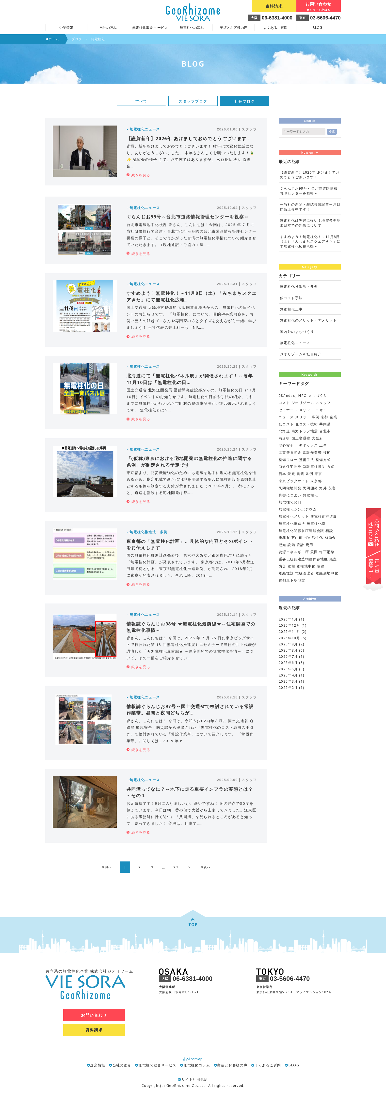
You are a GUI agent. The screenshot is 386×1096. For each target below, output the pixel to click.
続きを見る (140, 175)
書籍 (300, 473)
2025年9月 (288, 644)
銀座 (333, 559)
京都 (324, 417)
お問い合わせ (318, 6)
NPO (302, 395)
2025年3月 (288, 681)
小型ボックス (306, 445)
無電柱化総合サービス (157, 1065)
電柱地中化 (306, 566)
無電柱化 (310, 495)
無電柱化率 (315, 523)
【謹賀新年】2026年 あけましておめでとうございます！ (310, 175)
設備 (291, 544)
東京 (318, 473)
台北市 (325, 431)
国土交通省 (300, 438)
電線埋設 (286, 573)
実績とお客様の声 (233, 27)
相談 (329, 530)
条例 (309, 473)
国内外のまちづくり (297, 331)
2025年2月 (288, 687)
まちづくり (317, 395)
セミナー (286, 409)
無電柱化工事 (291, 309)
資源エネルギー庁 (294, 551)
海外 (323, 488)
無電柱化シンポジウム (298, 509)
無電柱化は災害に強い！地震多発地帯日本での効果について (310, 223)
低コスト (286, 424)
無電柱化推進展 (323, 516)
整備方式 (323, 459)
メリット (302, 417)
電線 (320, 566)
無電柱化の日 (290, 502)
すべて (141, 101)
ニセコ (321, 409)
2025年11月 (289, 631)
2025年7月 (288, 656)
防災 (282, 566)
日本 (282, 473)
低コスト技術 (306, 424)
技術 (327, 452)
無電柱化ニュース (295, 342)
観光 (282, 544)
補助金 (330, 537)
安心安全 (286, 445)
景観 (291, 473)
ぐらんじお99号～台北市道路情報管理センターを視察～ (309, 191)
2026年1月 (288, 619)
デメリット (304, 409)
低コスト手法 (291, 297)
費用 (309, 544)
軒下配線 (327, 551)
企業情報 (97, 1065)
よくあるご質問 (275, 27)
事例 (315, 417)
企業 (333, 417)
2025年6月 (288, 662)
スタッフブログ (193, 101)
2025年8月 (288, 650)
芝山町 (297, 537)
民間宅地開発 (290, 488)
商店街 (284, 438)
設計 (300, 544)
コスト (284, 402)
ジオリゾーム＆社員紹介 (301, 354)
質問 (314, 551)
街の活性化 (313, 537)
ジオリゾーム (302, 402)
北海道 (284, 431)
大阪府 (317, 438)
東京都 (316, 480)
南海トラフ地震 (304, 431)
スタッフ (323, 402)
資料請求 (274, 6)
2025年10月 (289, 638)
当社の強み (122, 1065)
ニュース (286, 417)
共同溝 (325, 424)
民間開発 (310, 488)
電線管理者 (304, 573)
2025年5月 (288, 669)
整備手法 (306, 459)
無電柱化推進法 (292, 523)
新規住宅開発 (290, 466)
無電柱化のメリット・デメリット (308, 320)
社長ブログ (245, 101)
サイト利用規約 (193, 1079)
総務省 (284, 537)
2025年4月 (288, 675)
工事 (323, 445)
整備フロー (288, 459)
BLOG (317, 27)
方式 (331, 466)
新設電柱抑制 (314, 466)
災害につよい (290, 495)
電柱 (291, 566)
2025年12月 (289, 625)
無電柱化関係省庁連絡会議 (301, 530)
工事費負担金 (290, 452)
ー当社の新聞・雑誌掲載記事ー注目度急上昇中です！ (310, 207)
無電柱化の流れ (192, 27)
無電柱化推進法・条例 (299, 286)
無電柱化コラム (196, 1065)
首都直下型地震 (292, 580)
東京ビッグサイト (294, 480)
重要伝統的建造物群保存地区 (303, 559)
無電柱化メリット (294, 516)
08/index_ (288, 395)
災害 (332, 488)
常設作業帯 (312, 452)
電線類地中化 (327, 573)
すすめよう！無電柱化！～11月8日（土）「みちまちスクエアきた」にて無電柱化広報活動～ (310, 241)
